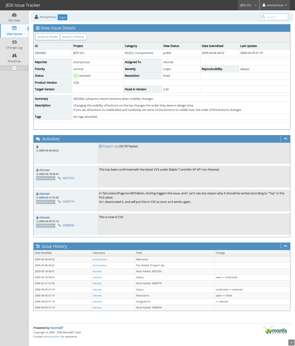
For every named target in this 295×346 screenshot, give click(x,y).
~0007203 (67, 178)
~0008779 (67, 201)
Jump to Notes (48, 37)
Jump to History (73, 37)
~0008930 (67, 225)
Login (62, 17)
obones (44, 170)
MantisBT (56, 328)
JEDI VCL (249, 5)
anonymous (100, 259)
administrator (51, 336)
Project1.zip (110, 146)
